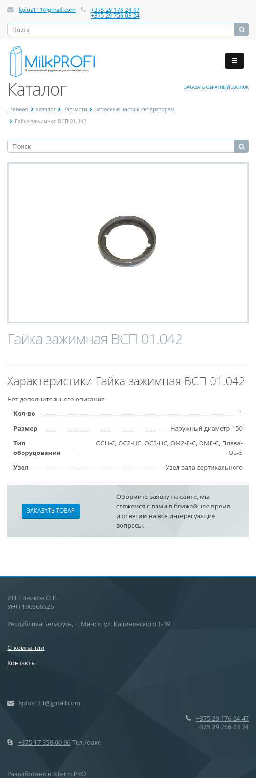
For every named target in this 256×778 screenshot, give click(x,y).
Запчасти (75, 109)
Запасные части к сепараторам (135, 109)
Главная (17, 109)
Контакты (21, 663)
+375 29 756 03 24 (115, 15)
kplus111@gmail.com (47, 10)
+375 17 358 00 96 (44, 742)
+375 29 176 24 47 (115, 10)
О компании (26, 647)
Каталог (46, 109)
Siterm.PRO (69, 773)
